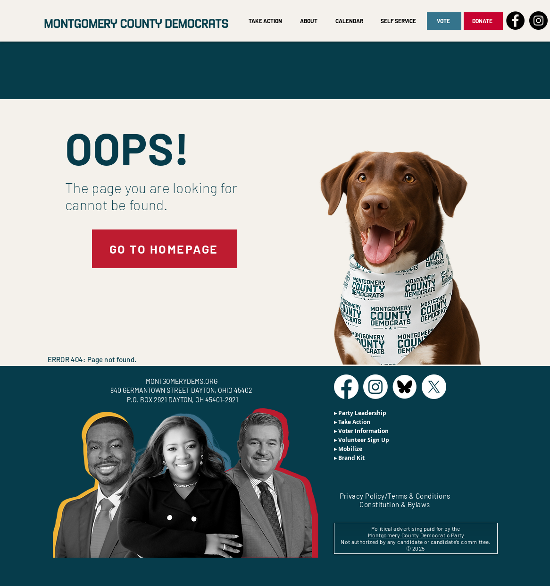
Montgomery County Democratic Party (416, 535)
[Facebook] (515, 20)
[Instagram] (538, 20)
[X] (434, 386)
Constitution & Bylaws (394, 504)
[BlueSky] (404, 386)
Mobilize (350, 449)
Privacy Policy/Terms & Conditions (395, 496)
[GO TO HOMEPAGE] (164, 248)
